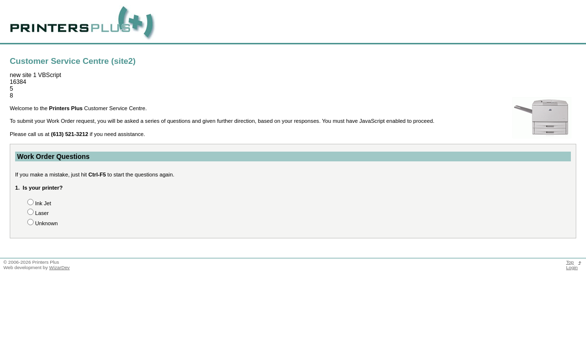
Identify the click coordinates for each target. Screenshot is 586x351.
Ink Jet (43, 203)
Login (572, 267)
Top (570, 262)
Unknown (46, 223)
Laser (42, 213)
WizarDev (59, 267)
